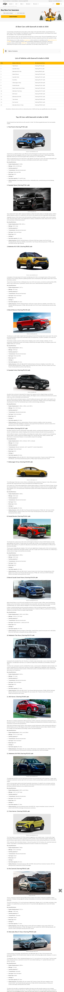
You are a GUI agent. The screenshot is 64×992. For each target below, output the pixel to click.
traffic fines (24, 43)
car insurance (27, 40)
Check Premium (13, 16)
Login (58, 3)
